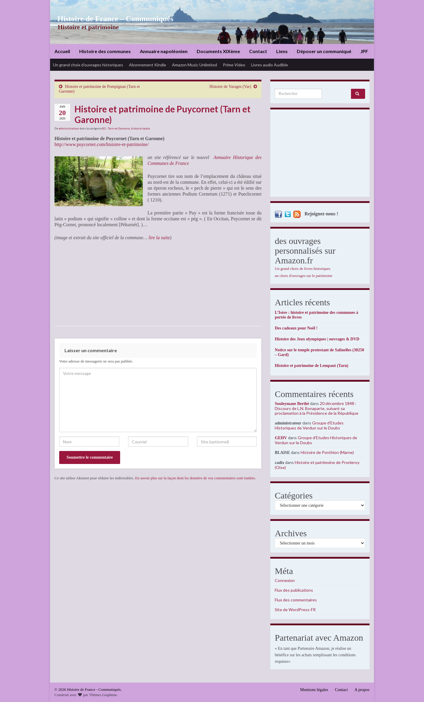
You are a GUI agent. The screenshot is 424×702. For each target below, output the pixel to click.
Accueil (62, 51)
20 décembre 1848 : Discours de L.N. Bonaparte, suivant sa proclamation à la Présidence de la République (316, 408)
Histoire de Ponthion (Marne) (327, 452)
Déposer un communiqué (324, 51)
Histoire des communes (105, 51)
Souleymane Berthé (292, 403)
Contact (258, 51)
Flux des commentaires (296, 599)
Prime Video (234, 64)
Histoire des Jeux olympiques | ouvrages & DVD (317, 339)
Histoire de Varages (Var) (230, 86)
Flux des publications (294, 590)
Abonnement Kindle (147, 64)
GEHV (281, 438)
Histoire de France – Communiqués (110, 18)
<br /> (72, 283)
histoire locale (140, 128)
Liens (282, 51)
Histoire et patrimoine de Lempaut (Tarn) (311, 365)
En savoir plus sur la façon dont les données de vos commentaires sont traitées (195, 478)
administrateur (69, 128)
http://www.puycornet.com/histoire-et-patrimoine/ (101, 144)
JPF (364, 51)
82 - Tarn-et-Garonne (116, 128)
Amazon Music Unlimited (194, 64)
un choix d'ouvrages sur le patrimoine (303, 275)
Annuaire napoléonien (164, 51)
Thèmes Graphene (103, 695)
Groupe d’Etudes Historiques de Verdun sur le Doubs (309, 425)
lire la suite (159, 237)
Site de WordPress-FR (295, 609)
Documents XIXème (218, 51)
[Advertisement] (320, 154)
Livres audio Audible (269, 64)
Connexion (285, 580)
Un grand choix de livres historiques (302, 268)
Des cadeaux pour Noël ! (296, 328)
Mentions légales (314, 690)
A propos (362, 690)
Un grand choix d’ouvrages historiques (88, 64)
